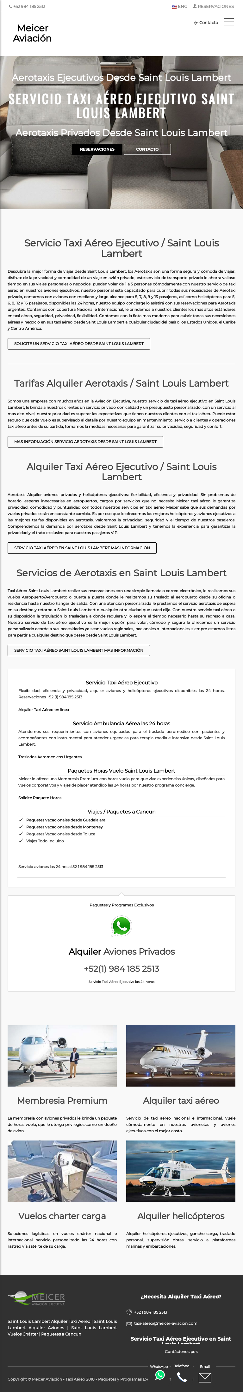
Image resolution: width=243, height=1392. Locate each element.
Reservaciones (97, 149)
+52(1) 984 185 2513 (121, 969)
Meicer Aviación (32, 33)
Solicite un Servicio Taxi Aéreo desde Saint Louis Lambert (79, 343)
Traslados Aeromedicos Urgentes (50, 757)
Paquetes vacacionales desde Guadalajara (65, 820)
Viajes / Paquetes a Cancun (122, 812)
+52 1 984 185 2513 (150, 1312)
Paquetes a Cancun (61, 1333)
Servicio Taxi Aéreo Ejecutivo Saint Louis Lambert (121, 105)
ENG (179, 6)
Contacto (206, 22)
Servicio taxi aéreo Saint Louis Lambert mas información (78, 650)
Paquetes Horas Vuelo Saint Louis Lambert (121, 771)
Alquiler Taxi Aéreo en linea (43, 709)
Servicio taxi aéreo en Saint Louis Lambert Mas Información (82, 548)
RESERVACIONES (216, 6)
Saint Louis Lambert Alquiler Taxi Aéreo (49, 1321)
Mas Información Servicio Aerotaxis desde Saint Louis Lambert (85, 441)
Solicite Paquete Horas (39, 797)
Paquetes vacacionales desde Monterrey (64, 827)
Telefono (181, 1373)
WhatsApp (159, 1372)
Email (205, 1374)
